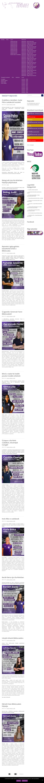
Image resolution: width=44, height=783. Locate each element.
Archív (23, 77)
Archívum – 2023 (25, 83)
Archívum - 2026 (12, 104)
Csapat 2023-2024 (13, 44)
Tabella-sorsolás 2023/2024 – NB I (18, 15)
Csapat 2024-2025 (13, 42)
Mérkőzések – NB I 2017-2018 (27, 71)
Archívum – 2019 (25, 88)
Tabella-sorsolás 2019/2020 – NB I (18, 20)
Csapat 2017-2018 (13, 51)
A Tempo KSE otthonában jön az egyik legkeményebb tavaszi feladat (34, 207)
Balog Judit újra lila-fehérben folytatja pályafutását (12, 181)
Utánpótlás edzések (4, 29)
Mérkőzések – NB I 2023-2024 (27, 49)
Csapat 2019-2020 (13, 49)
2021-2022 (33, 17)
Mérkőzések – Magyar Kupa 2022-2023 (29, 54)
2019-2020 (33, 20)
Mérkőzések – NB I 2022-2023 (27, 53)
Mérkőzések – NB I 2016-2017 (27, 74)
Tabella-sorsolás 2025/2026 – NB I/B (18, 12)
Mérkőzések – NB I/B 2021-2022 (28, 57)
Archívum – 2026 (25, 79)
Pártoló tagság (3, 83)
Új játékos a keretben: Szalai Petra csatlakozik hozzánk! (12, 101)
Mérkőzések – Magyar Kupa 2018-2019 (29, 70)
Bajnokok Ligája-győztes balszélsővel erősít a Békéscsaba (10, 248)
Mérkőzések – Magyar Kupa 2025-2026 (29, 42)
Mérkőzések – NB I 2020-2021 (27, 61)
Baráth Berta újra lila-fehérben (13, 577)
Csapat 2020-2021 (13, 48)
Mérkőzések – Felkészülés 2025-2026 (29, 44)
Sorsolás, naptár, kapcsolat (33, 189)
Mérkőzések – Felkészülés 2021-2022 (29, 59)
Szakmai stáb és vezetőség (15, 54)
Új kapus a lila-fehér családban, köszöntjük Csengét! (10, 442)
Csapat (11, 39)
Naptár (27, 10)
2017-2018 (33, 23)
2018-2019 (33, 21)
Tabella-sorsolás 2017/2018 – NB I (18, 23)
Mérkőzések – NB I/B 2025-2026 (28, 41)
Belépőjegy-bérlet (4, 10)
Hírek (7, 39)
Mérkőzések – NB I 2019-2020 (27, 65)
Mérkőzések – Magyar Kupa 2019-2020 (29, 66)
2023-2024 (33, 15)
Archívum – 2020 (25, 87)
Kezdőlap (2, 39)
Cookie (2, 36)
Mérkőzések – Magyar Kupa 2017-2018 (29, 72)
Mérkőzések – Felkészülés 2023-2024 (29, 51)
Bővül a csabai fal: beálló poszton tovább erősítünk (11, 375)
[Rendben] (42, 780)
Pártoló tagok (3, 81)
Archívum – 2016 (25, 92)
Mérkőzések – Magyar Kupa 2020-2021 (29, 62)
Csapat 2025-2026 (13, 41)
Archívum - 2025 (12, 253)
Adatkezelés (3, 35)
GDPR (2, 37)
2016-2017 (33, 24)
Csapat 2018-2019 (13, 50)
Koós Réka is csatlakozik (10, 519)
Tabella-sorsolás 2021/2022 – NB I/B (18, 17)
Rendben (18, 780)
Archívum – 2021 (25, 85)
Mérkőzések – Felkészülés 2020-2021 (29, 63)
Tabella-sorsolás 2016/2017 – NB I (18, 24)
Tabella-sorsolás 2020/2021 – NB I (18, 19)
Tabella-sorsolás (14, 10)
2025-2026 (33, 12)
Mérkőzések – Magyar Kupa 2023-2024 (29, 50)
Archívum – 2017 (25, 91)
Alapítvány (18, 77)
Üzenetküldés (3, 32)
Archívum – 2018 (25, 89)
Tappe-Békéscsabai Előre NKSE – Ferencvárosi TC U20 (33, 210)
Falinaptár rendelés (4, 28)
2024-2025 (33, 13)
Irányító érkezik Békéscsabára (12, 638)
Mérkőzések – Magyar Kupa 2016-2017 (29, 75)
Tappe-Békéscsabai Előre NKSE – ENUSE (35, 198)
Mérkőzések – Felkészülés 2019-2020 (29, 67)
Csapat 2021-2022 (13, 46)
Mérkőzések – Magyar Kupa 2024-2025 (29, 46)
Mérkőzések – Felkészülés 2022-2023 (29, 55)
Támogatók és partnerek (5, 77)
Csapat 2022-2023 (13, 45)
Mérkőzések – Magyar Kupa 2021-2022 (29, 58)
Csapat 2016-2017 (13, 53)
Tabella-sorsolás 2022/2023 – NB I (18, 16)
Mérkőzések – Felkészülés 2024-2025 (29, 48)
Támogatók (3, 79)
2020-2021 (33, 19)
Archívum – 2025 (25, 80)
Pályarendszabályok (4, 33)
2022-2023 (33, 16)
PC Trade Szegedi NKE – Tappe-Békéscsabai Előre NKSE (33, 195)
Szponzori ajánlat (4, 80)
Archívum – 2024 (25, 81)
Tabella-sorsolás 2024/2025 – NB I (18, 13)
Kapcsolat (2, 26)
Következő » (21, 774)
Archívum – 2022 (25, 84)
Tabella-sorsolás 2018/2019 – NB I (18, 21)
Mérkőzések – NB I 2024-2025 (27, 45)
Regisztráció (3, 12)
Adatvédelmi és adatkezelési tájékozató (8, 31)
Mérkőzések (24, 39)
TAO (31, 10)
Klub (13, 77)
